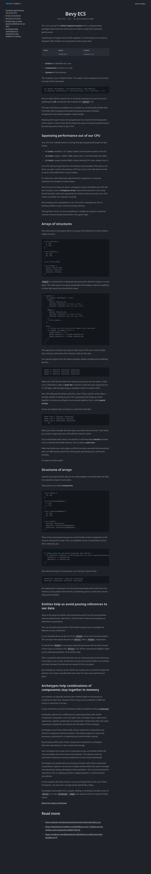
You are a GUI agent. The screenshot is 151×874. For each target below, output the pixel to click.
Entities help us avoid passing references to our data (15, 23)
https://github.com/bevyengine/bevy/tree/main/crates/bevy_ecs (73, 822)
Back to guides (140, 4)
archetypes (104, 709)
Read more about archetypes (54, 803)
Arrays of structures (13, 15)
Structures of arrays (13, 18)
